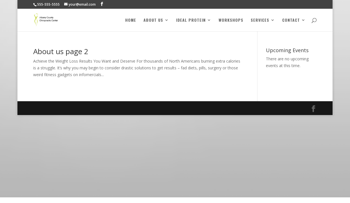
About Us (153, 20)
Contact (291, 20)
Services (260, 20)
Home (130, 20)
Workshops (231, 20)
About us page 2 (60, 51)
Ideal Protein (191, 20)
